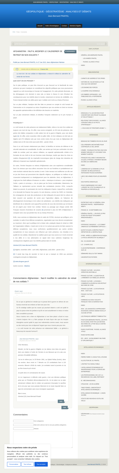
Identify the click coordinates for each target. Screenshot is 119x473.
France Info (44, 69)
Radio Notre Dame (87, 335)
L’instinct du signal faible (90, 364)
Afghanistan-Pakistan (57, 62)
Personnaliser (13, 464)
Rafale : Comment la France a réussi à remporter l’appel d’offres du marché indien (101, 44)
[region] (27, 456)
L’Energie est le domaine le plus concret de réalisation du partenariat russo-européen (92, 171)
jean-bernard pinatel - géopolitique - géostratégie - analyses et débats (58, 2)
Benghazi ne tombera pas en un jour (94, 141)
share (57, 44)
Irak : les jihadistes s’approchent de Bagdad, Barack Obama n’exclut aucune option (93, 311)
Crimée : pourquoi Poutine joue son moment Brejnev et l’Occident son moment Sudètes (94, 152)
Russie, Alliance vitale (91, 62)
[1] (18, 136)
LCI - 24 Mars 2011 (87, 244)
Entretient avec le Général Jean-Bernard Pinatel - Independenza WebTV (93, 204)
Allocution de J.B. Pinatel (90, 360)
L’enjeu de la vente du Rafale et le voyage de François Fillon (20, 44)
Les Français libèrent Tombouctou (93, 316)
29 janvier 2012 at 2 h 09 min (27, 340)
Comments (24, 32)
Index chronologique (52, 26)
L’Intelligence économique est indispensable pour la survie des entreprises (93, 369)
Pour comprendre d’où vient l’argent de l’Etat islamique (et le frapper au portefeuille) (93, 187)
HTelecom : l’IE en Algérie (90, 384)
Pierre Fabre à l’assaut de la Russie (94, 357)
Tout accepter (41, 464)
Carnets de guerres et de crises (93, 78)
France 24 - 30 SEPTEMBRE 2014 (91, 210)
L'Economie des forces (89, 87)
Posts (18, 32)
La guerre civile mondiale (90, 91)
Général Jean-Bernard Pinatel (92, 55)
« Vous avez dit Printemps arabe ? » (93, 128)
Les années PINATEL (90, 58)
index (83, 65)
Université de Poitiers (89, 257)
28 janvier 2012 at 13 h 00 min (23, 293)
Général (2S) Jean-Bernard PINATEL (25, 245)
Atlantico (27, 266)
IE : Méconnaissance (88, 380)
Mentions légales (75, 26)
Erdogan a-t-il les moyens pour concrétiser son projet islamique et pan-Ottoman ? (93, 115)
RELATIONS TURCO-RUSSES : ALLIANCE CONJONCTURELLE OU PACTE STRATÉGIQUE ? (93, 122)
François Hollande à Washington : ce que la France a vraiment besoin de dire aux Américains (93, 160)
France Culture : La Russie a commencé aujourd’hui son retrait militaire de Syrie (93, 283)
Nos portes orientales (89, 182)
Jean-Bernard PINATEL (58, 16)
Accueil (40, 26)
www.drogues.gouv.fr (22, 261)
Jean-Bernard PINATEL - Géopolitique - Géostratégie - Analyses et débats (54, 467)
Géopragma (85, 414)
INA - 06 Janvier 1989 (88, 241)
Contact (64, 26)
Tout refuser (27, 464)
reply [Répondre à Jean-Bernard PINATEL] (60, 401)
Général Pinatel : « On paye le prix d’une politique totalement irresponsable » (93, 215)
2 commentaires (70, 51)
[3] (42, 210)
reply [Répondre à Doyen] (64, 407)
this (62, 44)
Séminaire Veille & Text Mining (91, 253)
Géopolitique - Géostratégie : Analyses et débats (58, 11)
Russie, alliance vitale (89, 100)
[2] (29, 158)
